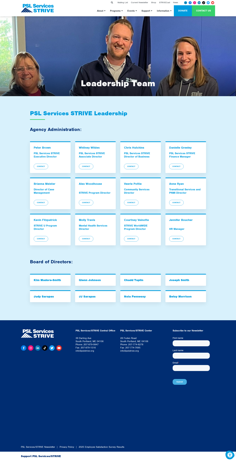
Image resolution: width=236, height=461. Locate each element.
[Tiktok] (203, 2)
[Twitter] (208, 2)
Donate (183, 10)
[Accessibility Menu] (229, 454)
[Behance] (185, 2)
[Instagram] (194, 2)
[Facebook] (190, 2)
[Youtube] (212, 2)
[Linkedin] (199, 2)
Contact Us (203, 10)
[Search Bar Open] (112, 2)
